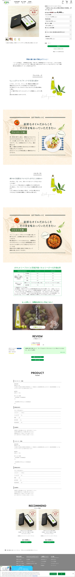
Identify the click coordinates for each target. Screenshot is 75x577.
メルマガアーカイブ (55, 567)
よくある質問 (43, 565)
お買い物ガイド (29, 2)
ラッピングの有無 (48, 14)
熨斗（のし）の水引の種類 (50, 27)
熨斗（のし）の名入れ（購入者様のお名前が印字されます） (55, 32)
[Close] (73, 573)
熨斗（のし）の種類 (49, 23)
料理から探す (19, 563)
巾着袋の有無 (47, 36)
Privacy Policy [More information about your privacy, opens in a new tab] (35, 575)
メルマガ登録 (53, 565)
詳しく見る (26, 546)
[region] (37, 574)
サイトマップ (53, 569)
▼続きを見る (62, 353)
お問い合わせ (53, 563)
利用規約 (42, 569)
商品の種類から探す (10, 554)
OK (61, 573)
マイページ (43, 567)
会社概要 (28, 563)
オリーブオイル (17, 554)
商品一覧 (23, 2)
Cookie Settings (53, 573)
